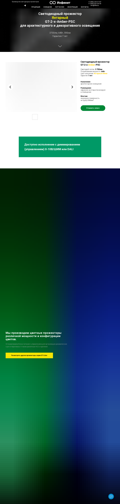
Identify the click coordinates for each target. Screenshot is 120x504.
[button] (93, 108)
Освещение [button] (47, 7)
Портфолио (59, 7)
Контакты (85, 7)
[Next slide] (72, 87)
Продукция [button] (35, 7)
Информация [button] (73, 7)
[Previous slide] (10, 87)
